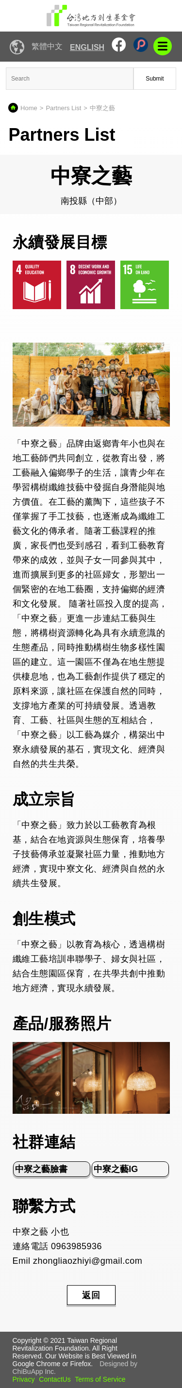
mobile (162, 46)
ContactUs (54, 1379)
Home (28, 108)
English (87, 47)
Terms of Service (100, 1379)
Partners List (63, 108)
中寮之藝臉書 (41, 1169)
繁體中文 (47, 46)
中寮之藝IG (116, 1169)
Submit (155, 78)
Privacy (24, 1379)
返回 (91, 1295)
